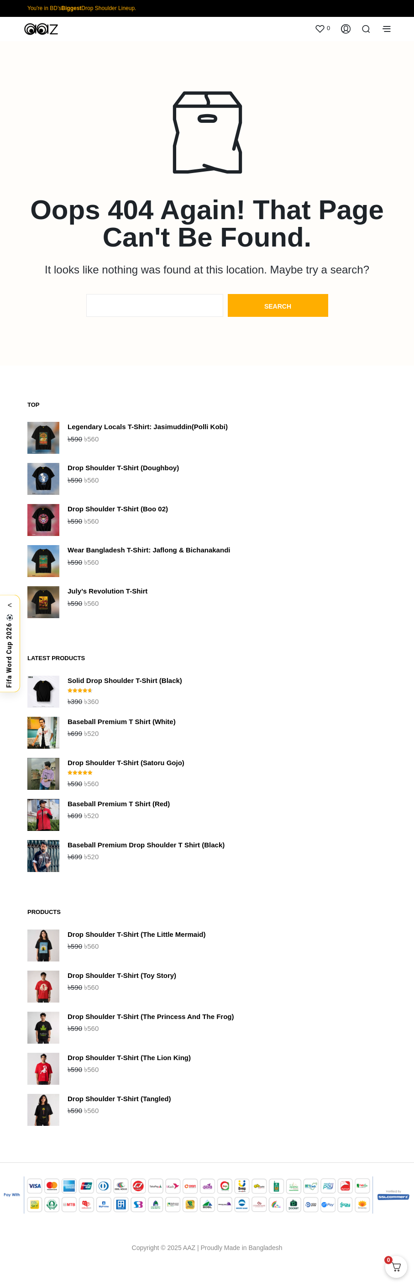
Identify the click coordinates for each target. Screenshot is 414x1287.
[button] (322, 28)
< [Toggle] (10, 605)
